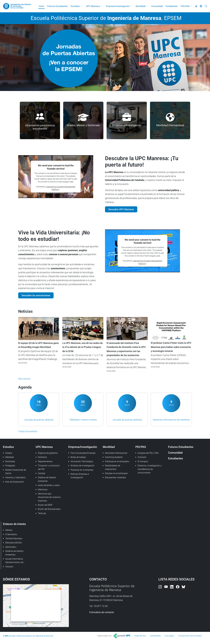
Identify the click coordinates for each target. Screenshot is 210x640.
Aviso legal (168, 636)
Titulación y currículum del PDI (49, 467)
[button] (82, 6)
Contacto (142, 457)
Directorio (42, 457)
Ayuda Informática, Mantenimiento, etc (14, 561)
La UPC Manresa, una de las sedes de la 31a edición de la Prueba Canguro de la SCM (82, 347)
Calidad (41, 473)
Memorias (42, 489)
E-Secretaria (11, 534)
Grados (8, 453)
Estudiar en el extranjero (116, 473)
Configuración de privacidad (189, 636)
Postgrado (10, 465)
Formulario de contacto (101, 612)
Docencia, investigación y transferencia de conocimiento (150, 469)
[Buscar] (206, 6)
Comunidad (157, 6)
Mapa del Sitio (140, 636)
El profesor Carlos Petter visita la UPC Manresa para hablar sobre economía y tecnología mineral (171, 347)
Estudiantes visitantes (115, 477)
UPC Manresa (93, 6)
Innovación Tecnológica (82, 461)
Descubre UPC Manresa (121, 209)
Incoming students (114, 457)
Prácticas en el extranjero (117, 461)
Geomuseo (10, 547)
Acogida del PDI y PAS (148, 453)
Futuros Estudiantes (57, 6)
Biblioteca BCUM (13, 542)
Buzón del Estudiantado (49, 509)
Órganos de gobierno (48, 453)
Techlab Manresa (13, 538)
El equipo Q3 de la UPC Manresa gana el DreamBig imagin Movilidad (38, 345)
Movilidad (141, 6)
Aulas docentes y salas (49, 485)
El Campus (143, 461)
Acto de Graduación (14, 482)
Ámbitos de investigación (82, 465)
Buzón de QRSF (45, 505)
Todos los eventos (27, 431)
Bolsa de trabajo (78, 457)
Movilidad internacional (116, 453)
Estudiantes (172, 6)
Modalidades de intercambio (112, 467)
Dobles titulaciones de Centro (15, 472)
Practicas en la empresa (82, 470)
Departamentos (45, 461)
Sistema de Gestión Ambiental (47, 479)
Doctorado (10, 461)
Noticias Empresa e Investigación (80, 476)
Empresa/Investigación (118, 6)
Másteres (9, 457)
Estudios (75, 6)
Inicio (41, 6)
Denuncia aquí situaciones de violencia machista (49, 497)
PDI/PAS (185, 6)
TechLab (42, 513)
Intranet (9, 566)
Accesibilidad (155, 636)
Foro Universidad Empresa (83, 453)
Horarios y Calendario (15, 477)
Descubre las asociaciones (36, 295)
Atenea (8, 530)
